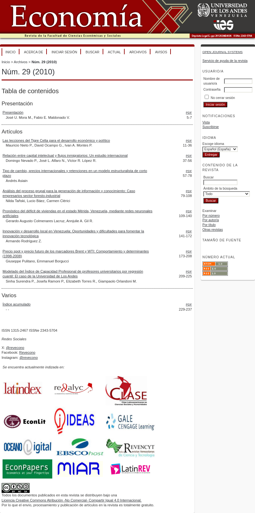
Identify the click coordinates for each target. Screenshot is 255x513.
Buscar (92, 52)
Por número (211, 215)
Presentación (13, 112)
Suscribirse (210, 127)
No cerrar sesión (223, 98)
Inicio (10, 52)
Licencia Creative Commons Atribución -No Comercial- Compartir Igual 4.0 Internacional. (72, 500)
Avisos (161, 52)
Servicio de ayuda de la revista (225, 61)
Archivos (138, 52)
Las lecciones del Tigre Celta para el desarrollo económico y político (56, 140)
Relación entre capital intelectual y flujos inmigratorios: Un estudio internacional (65, 155)
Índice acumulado (17, 304)
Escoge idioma (213, 144)
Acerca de (33, 52)
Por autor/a (210, 220)
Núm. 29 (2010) (44, 62)
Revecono (27, 352)
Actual (114, 52)
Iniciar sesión (64, 52)
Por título (209, 225)
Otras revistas (212, 229)
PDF (189, 112)
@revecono (15, 348)
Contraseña (212, 89)
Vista (206, 122)
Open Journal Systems (222, 52)
